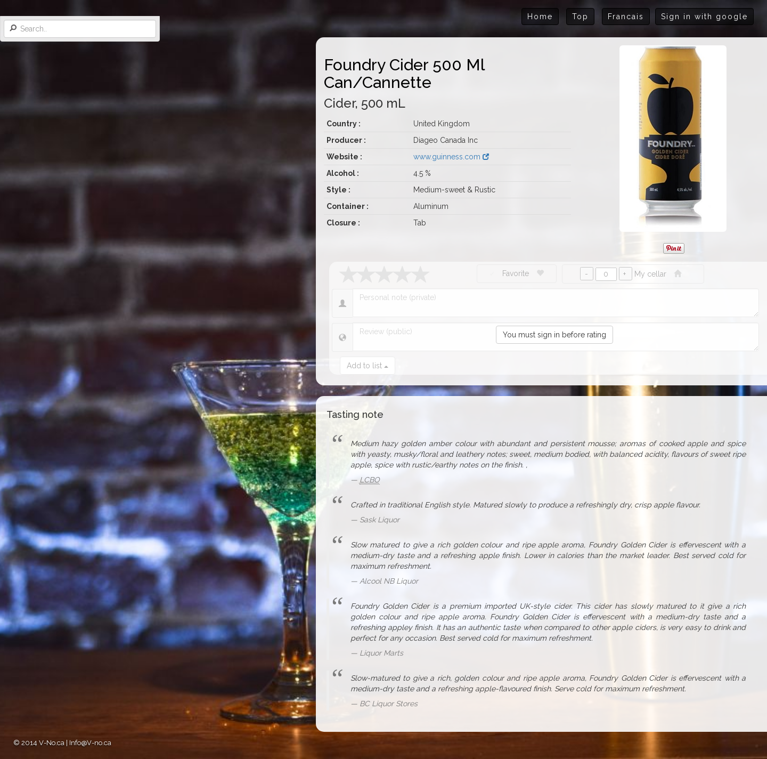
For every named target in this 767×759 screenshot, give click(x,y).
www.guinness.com (451, 156)
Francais (626, 16)
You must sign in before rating (554, 334)
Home (540, 16)
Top (580, 16)
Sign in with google (704, 16)
